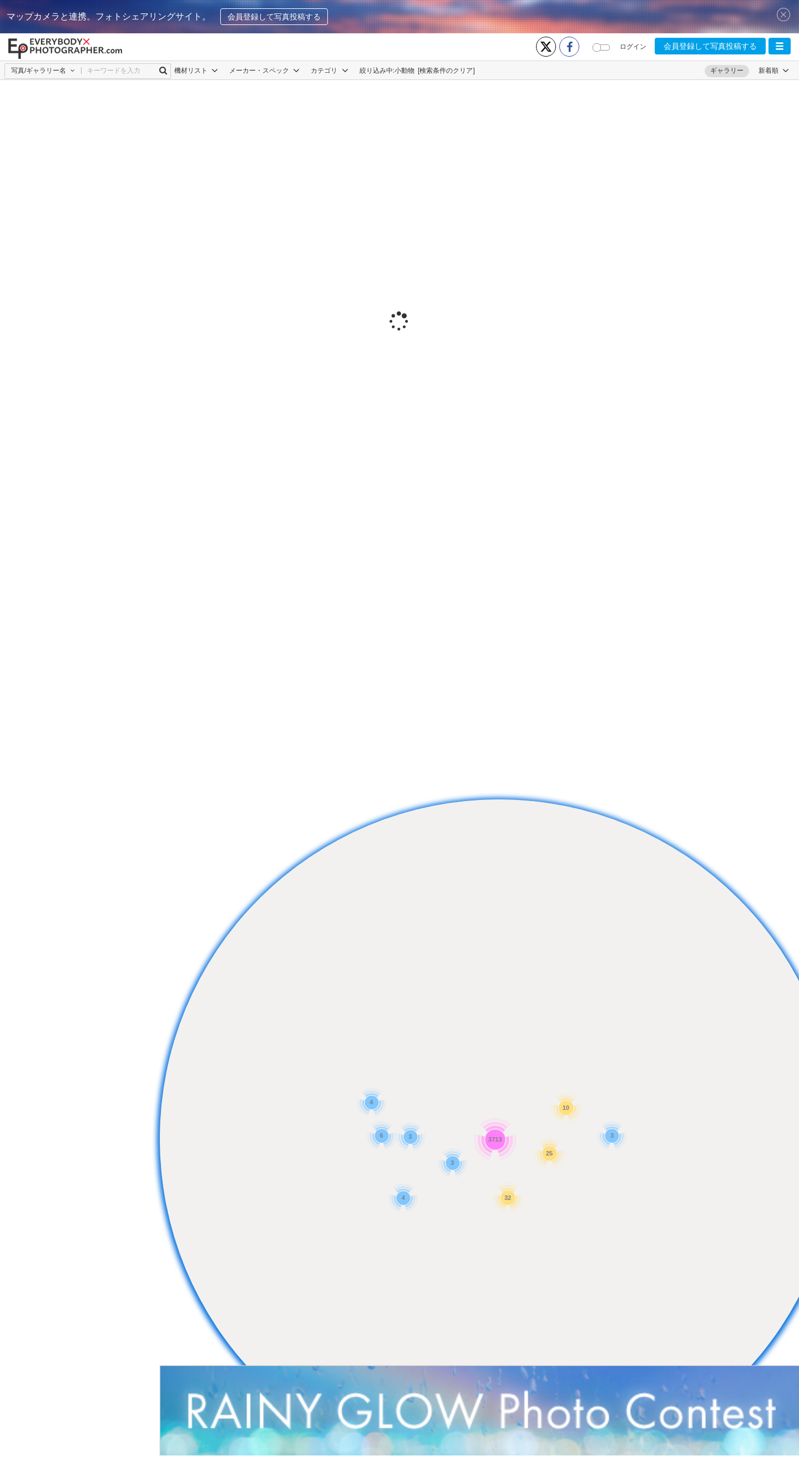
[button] (779, 46)
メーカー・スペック (264, 71)
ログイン (633, 47)
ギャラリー (727, 70)
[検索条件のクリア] (446, 70)
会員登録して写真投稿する (274, 16)
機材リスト (196, 71)
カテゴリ (329, 71)
